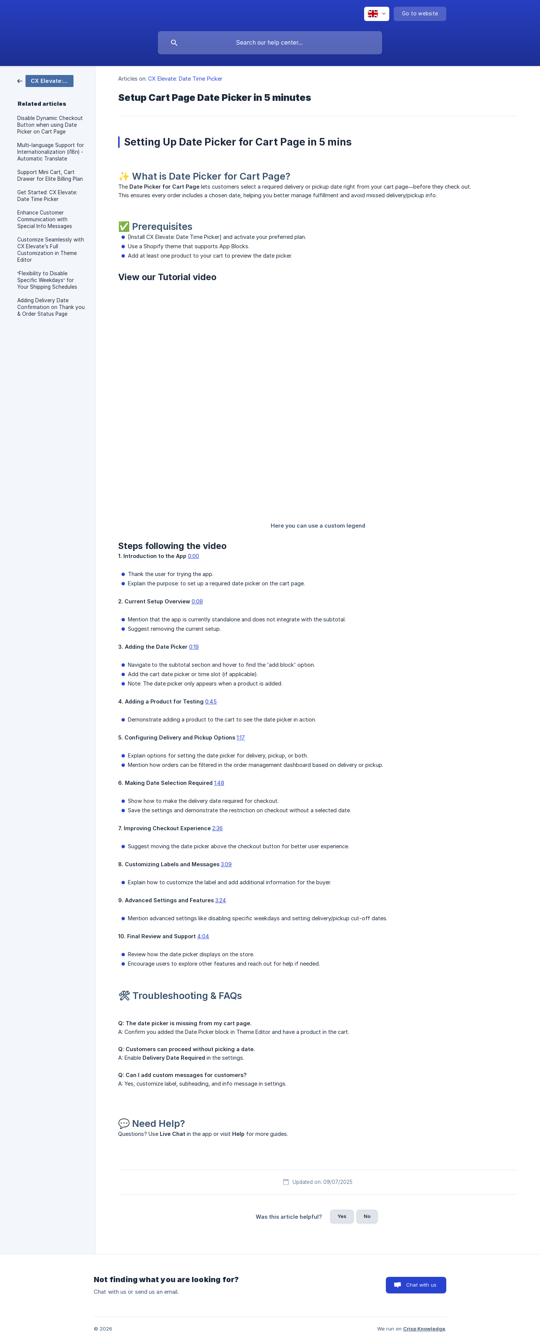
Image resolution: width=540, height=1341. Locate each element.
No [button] (367, 1216)
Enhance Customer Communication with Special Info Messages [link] (44, 219)
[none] (376, 14)
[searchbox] (270, 42)
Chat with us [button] (421, 1285)
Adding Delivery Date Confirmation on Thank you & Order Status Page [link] (51, 307)
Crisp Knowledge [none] (424, 1329)
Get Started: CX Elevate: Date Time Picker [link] (47, 195)
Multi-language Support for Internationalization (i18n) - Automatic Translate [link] (50, 152)
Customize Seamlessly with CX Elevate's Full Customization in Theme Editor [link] (50, 250)
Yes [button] (342, 1216)
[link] (45, 80)
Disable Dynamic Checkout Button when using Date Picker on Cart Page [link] (50, 125)
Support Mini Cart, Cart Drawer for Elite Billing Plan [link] (50, 175)
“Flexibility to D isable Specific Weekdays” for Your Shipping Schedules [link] (47, 280)
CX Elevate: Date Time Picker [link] (185, 78)
